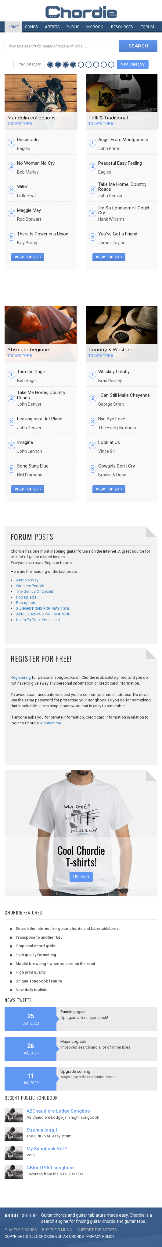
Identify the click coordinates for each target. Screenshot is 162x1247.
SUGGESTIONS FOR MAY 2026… (44, 608)
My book (94, 26)
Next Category (133, 64)
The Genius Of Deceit (34, 591)
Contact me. (51, 723)
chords (76, 1236)
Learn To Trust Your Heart (38, 620)
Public (73, 26)
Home (13, 26)
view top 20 (28, 257)
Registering (21, 677)
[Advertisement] (81, 285)
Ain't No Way (27, 580)
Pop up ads (26, 597)
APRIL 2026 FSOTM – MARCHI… (44, 614)
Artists (52, 26)
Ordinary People (30, 586)
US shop (81, 876)
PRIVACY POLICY (100, 1236)
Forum (147, 26)
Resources (122, 26)
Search (138, 46)
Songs (31, 26)
